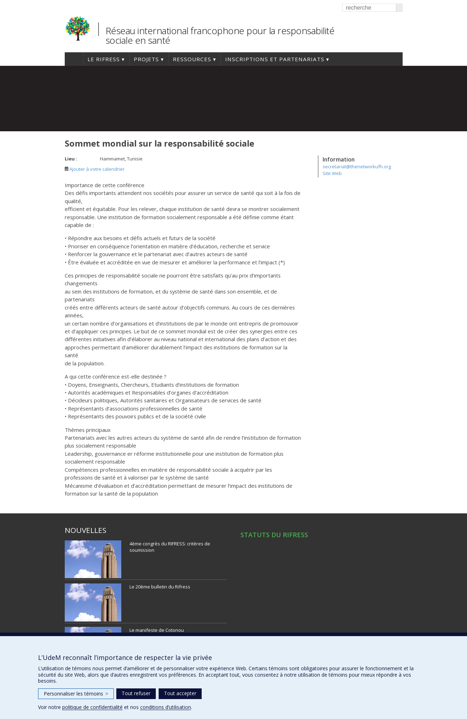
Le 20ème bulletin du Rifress (159, 586)
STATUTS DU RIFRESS (274, 534)
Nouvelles (85, 530)
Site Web (332, 173)
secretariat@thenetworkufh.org (357, 166)
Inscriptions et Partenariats (274, 59)
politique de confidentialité (92, 707)
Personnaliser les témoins (76, 693)
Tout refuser (136, 693)
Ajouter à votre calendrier (94, 169)
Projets (146, 59)
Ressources (192, 59)
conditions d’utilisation (165, 707)
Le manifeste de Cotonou (156, 630)
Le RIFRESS (103, 59)
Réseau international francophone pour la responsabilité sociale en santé (220, 35)
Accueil (74, 59)
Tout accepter (180, 693)
